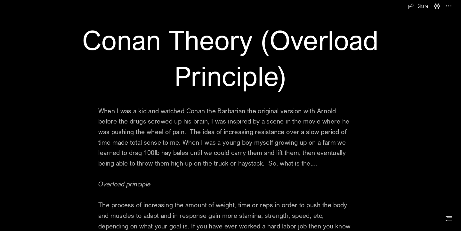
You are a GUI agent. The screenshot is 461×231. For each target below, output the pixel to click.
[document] (230, 115)
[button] (418, 6)
